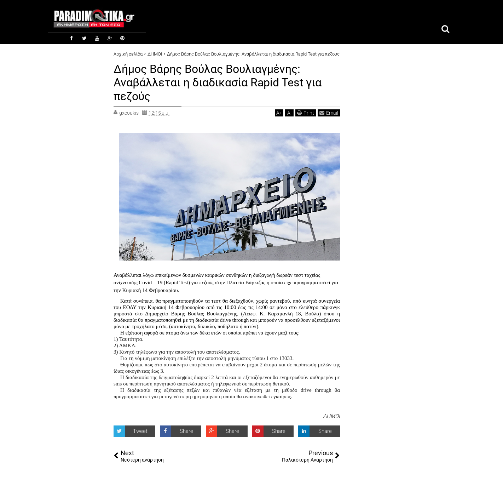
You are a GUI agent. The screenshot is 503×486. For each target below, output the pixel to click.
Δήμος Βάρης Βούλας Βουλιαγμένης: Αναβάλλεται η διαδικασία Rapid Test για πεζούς (218, 82)
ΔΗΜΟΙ (331, 416)
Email (328, 112)
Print (305, 112)
